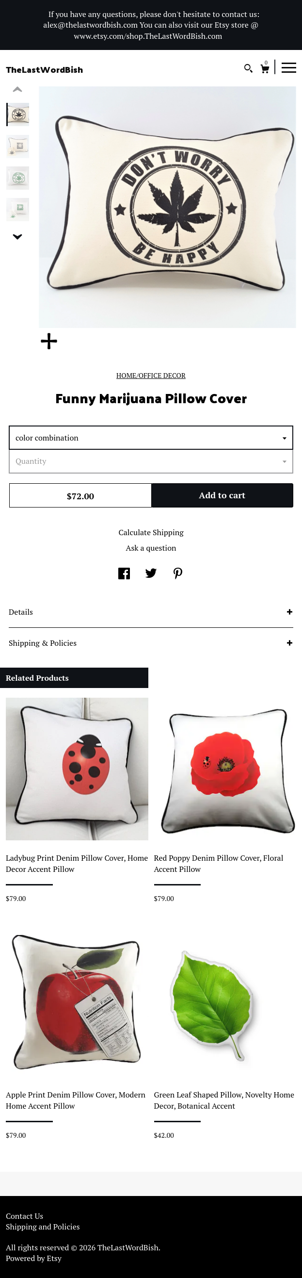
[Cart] (265, 70)
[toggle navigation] (289, 67)
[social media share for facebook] (124, 574)
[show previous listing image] (17, 90)
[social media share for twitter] (151, 574)
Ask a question (151, 547)
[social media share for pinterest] (178, 574)
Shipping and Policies (43, 1226)
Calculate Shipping (150, 532)
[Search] (248, 69)
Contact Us (24, 1216)
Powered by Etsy (34, 1258)
